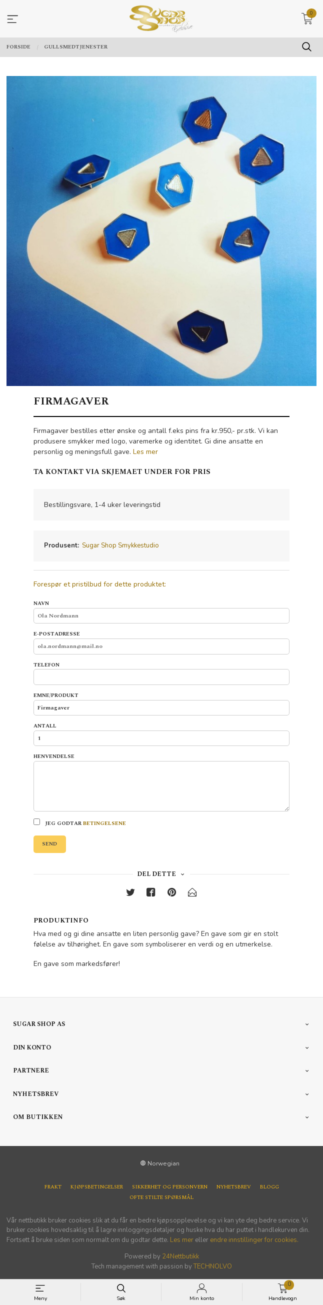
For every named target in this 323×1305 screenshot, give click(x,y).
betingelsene (104, 824)
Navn (162, 612)
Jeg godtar (80, 823)
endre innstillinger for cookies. (254, 1240)
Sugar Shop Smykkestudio (120, 545)
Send (49, 844)
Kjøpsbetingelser (96, 1187)
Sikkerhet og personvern (170, 1187)
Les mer (145, 451)
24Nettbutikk (180, 1256)
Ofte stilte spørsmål (162, 1198)
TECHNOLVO (213, 1266)
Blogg (269, 1187)
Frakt (53, 1187)
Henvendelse (162, 782)
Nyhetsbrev (233, 1187)
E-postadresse (162, 642)
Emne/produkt (162, 704)
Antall (162, 734)
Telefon (162, 673)
